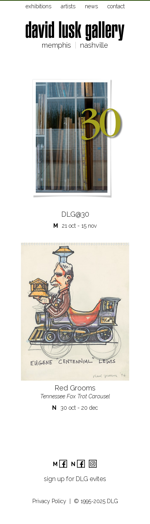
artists (68, 6)
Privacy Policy (49, 501)
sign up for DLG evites (75, 479)
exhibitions (38, 6)
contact (116, 6)
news (91, 6)
